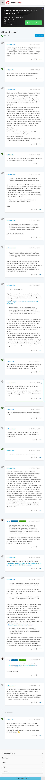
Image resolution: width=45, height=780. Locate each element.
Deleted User (10, 68)
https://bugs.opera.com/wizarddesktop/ (20, 623)
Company (5, 769)
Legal (4, 765)
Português (6, 33)
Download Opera (34, 21)
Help (3, 760)
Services (5, 756)
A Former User (11, 42)
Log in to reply (39, 33)
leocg (8, 519)
